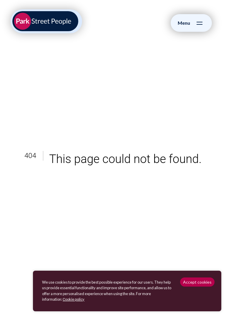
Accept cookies (197, 282)
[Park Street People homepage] (45, 21)
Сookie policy (73, 299)
